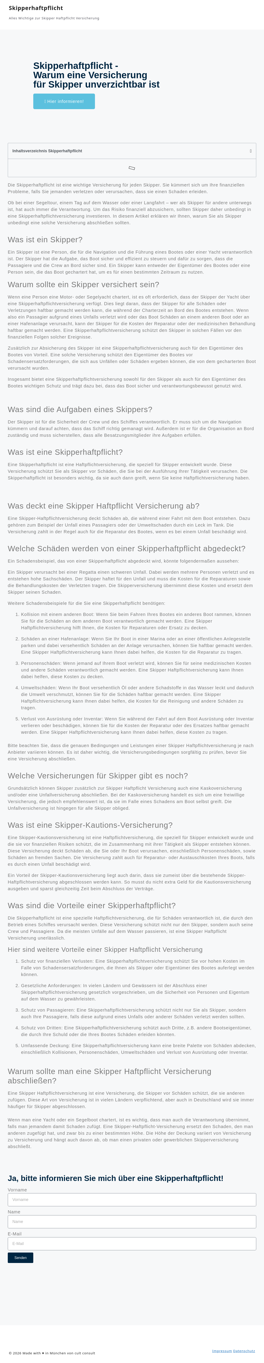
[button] (251, 151)
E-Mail (15, 1233)
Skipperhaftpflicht (36, 8)
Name (14, 1211)
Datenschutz (244, 1351)
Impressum (222, 1351)
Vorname (17, 1189)
